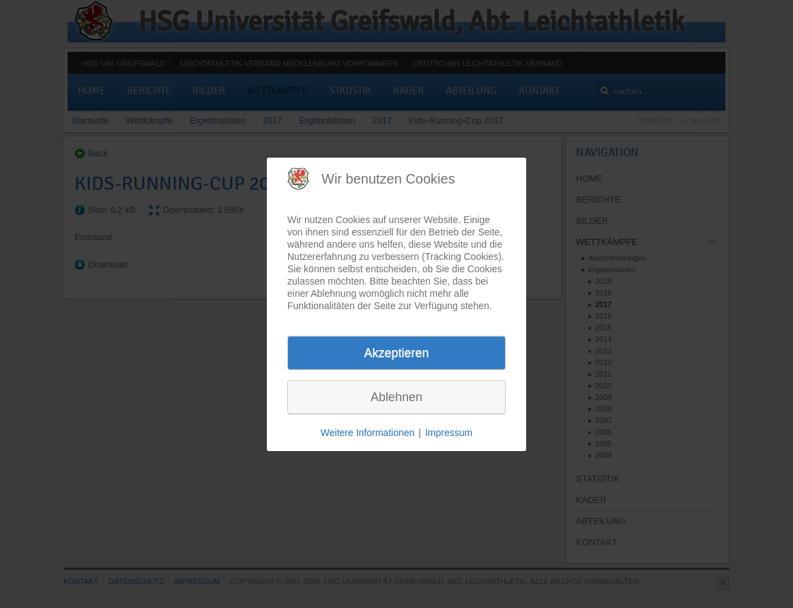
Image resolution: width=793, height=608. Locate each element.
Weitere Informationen (367, 432)
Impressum (448, 432)
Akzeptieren (396, 353)
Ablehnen (396, 397)
